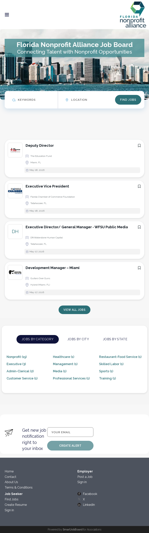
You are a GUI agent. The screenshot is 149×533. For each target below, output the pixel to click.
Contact (10, 477)
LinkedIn (89, 505)
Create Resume (16, 505)
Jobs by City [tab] (78, 339)
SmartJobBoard (72, 529)
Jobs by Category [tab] (38, 339)
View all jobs (74, 309)
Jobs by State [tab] (115, 339)
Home (9, 471)
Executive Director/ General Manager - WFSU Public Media (77, 227)
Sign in (82, 482)
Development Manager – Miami (53, 268)
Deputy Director (40, 145)
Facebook (90, 494)
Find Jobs (128, 99)
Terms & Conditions (19, 487)
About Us (11, 482)
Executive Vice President (47, 186)
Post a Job (85, 477)
